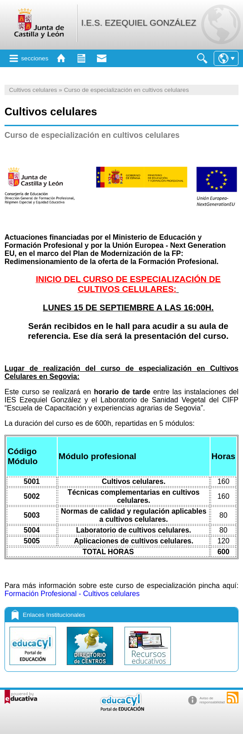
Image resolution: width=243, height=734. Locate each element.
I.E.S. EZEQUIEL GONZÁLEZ (138, 22)
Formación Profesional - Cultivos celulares (72, 593)
